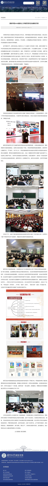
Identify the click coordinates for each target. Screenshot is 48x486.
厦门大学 (4, 470)
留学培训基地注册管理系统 (8, 479)
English (44, 7)
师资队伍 (17, 7)
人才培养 (21, 7)
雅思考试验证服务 (6, 477)
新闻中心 (10, 7)
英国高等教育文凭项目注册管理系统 (31, 479)
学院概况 (6, 7)
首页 (3, 7)
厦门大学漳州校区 (6, 472)
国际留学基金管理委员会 (7, 474)
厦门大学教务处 (28, 472)
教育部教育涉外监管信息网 (8, 475)
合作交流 (29, 7)
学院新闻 (43, 17)
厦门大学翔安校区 (28, 470)
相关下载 (40, 7)
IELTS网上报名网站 (28, 475)
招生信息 (25, 7)
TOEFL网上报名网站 (28, 477)
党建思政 (14, 7)
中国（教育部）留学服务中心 (30, 474)
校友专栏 (36, 7)
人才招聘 (33, 7)
